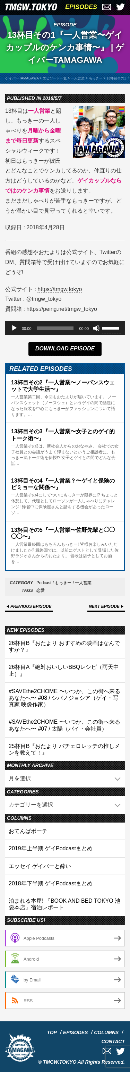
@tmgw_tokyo (43, 299)
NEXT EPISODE (104, 606)
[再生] (14, 328)
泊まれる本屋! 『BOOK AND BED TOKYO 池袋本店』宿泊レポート (64, 904)
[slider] (55, 328)
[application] (65, 328)
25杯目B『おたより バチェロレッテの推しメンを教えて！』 (64, 749)
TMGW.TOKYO (60, 1062)
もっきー (63, 582)
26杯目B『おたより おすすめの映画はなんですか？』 (64, 646)
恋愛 (40, 590)
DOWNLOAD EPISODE (65, 348)
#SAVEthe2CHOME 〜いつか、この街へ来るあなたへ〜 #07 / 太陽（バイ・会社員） (64, 725)
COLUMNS (106, 1032)
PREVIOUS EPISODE (31, 606)
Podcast (43, 582)
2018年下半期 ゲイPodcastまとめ (51, 883)
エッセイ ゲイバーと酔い (40, 866)
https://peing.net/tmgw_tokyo (61, 309)
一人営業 (83, 582)
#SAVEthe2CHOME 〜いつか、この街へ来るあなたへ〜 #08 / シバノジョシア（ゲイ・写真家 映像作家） (64, 697)
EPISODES (81, 6)
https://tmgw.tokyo (59, 289)
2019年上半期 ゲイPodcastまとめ (51, 848)
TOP (52, 1032)
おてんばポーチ (28, 831)
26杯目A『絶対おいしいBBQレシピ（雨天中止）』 (64, 670)
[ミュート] (96, 328)
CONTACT (113, 1041)
